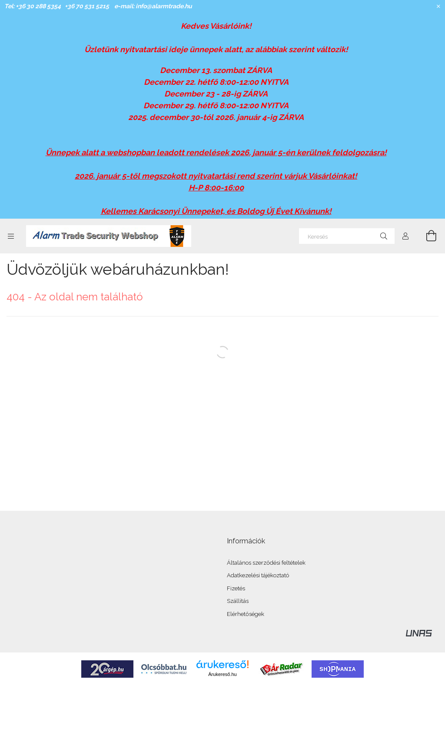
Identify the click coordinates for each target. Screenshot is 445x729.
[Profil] (405, 236)
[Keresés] (347, 236)
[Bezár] (438, 6)
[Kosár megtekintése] (426, 236)
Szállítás (238, 601)
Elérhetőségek (245, 614)
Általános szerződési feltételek (266, 562)
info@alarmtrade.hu (164, 6)
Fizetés (236, 588)
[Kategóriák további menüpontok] (11, 236)
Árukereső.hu (222, 674)
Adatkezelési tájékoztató (258, 575)
